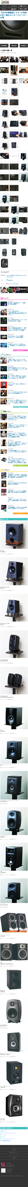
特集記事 (10, 280)
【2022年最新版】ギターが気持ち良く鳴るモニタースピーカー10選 (13, 15)
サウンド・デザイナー (13, 283)
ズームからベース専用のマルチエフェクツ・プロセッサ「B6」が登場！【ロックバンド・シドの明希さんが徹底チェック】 (17, 402)
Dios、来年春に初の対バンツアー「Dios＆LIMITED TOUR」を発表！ (17, 320)
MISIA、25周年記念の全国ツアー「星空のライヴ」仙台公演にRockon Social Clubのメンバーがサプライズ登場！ (17, 329)
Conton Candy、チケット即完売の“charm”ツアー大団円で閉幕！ (15, 336)
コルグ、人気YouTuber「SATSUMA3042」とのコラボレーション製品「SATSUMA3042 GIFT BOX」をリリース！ (17, 312)
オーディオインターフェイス (8, 1133)
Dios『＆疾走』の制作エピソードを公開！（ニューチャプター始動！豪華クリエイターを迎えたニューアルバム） (17, 377)
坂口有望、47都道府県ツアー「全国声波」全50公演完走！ (17, 303)
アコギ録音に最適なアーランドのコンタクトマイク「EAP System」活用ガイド (17, 451)
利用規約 (14, 1149)
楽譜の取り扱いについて (14, 1152)
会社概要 (14, 1157)
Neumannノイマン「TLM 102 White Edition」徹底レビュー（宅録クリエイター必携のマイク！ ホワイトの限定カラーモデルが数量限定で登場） (17, 435)
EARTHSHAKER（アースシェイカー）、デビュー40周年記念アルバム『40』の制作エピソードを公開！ (17, 369)
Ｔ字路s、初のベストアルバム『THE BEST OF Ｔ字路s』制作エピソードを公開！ (17, 361)
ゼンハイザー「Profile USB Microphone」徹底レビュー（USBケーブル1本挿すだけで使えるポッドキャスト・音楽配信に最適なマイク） (17, 443)
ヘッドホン (4, 1134)
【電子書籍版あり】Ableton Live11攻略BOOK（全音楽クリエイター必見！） (17, 508)
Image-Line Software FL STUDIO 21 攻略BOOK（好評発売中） (17, 483)
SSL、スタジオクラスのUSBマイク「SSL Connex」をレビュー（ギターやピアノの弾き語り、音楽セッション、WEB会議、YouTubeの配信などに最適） (17, 460)
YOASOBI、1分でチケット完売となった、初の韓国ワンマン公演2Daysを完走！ (17, 345)
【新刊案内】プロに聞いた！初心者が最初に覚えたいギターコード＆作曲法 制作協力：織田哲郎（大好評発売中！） (17, 476)
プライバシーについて (14, 1155)
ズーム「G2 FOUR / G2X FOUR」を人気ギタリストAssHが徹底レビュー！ (17, 392)
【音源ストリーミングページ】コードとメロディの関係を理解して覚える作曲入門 (17, 500)
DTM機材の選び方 (6, 1140)
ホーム (14, 1147)
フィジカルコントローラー (8, 1138)
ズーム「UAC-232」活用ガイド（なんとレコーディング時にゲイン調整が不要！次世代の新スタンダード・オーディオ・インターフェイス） (17, 418)
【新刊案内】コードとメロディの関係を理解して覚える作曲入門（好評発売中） (17, 491)
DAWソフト (4, 1131)
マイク (3, 1136)
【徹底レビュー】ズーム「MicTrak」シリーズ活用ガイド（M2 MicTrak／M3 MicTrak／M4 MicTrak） (17, 426)
